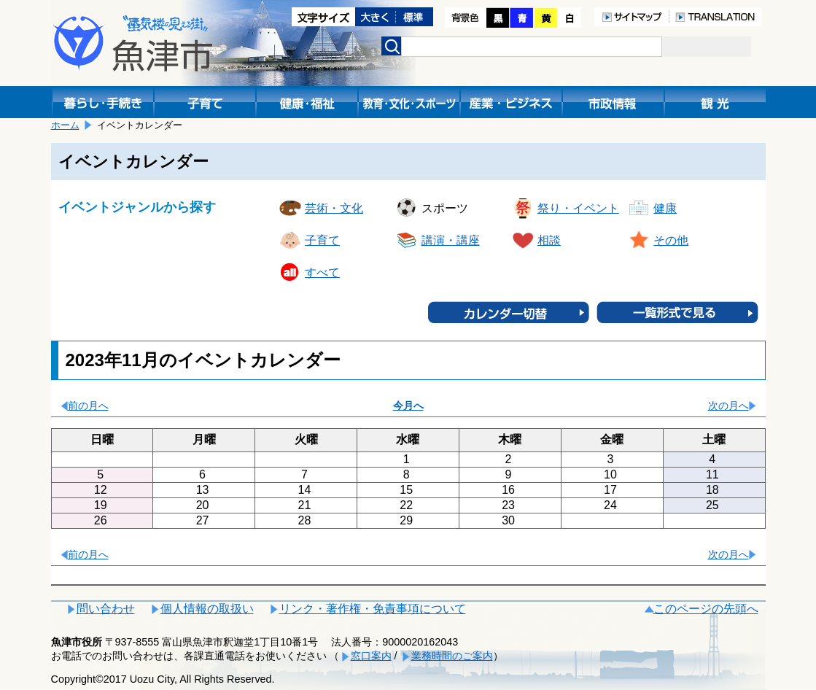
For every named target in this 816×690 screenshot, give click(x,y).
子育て (322, 240)
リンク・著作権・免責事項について (372, 608)
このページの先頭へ (705, 608)
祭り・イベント (578, 208)
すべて (322, 272)
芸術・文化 (334, 208)
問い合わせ (106, 608)
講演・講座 (450, 240)
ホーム (65, 125)
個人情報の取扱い (207, 608)
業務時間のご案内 (452, 656)
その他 (670, 240)
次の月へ (728, 405)
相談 (549, 240)
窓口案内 (371, 656)
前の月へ (88, 405)
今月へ (408, 405)
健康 (665, 208)
